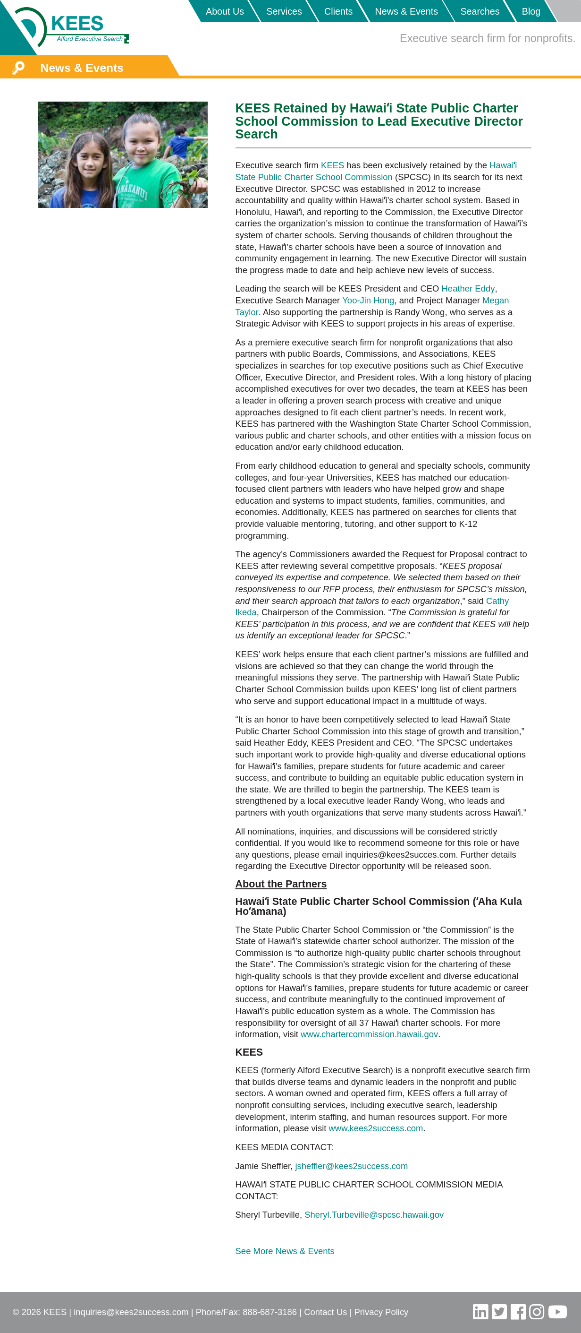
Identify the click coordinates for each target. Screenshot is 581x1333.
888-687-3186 (270, 1312)
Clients (338, 11)
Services (284, 11)
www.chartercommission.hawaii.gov (369, 1034)
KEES (332, 165)
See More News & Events (285, 1251)
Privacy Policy (381, 1312)
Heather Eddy (468, 288)
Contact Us (325, 1312)
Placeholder (563, 11)
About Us (225, 11)
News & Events (406, 11)
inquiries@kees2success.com (131, 1312)
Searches (479, 11)
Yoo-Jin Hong (368, 300)
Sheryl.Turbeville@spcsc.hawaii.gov (374, 1215)
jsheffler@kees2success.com (351, 1166)
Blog (531, 11)
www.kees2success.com (376, 1128)
